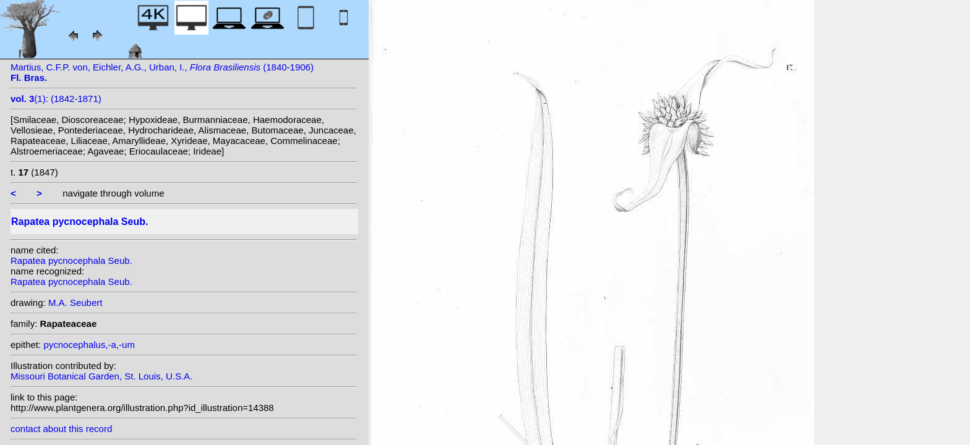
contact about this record (61, 428)
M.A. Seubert (75, 302)
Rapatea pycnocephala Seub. (71, 260)
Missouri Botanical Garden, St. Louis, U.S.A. (101, 376)
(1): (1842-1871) (56, 98)
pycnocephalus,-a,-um (89, 344)
